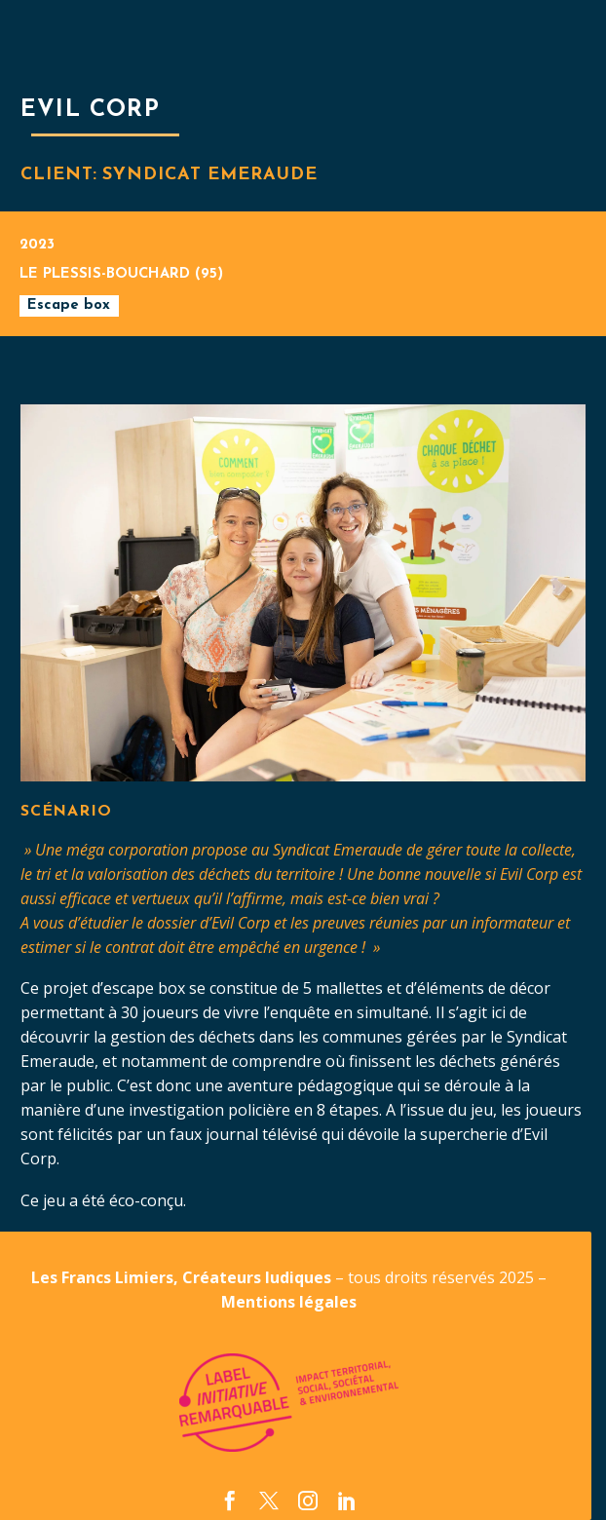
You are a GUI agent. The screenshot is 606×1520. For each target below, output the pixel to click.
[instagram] (308, 1500)
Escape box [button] (68, 305)
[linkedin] (347, 1500)
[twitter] (269, 1500)
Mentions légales (289, 1301)
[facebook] (230, 1500)
